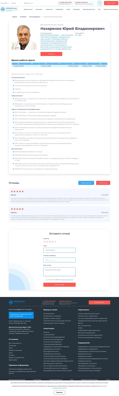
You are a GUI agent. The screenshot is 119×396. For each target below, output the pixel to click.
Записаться (51, 54)
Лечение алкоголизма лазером (89, 370)
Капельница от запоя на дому (54, 323)
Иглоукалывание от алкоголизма (90, 368)
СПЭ (99, 9)
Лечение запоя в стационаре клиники (57, 321)
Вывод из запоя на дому (52, 318)
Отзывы (11, 355)
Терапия (46, 332)
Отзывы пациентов (86, 183)
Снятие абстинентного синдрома (55, 368)
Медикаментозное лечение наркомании (92, 321)
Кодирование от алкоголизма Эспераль (92, 351)
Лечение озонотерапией (52, 342)
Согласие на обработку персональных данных (22, 372)
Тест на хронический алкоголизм (55, 366)
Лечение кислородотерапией (54, 337)
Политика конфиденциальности (20, 369)
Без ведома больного (51, 351)
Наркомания (49, 9)
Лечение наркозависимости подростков (92, 318)
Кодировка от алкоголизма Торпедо (56, 346)
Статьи (14, 3)
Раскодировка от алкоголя (87, 363)
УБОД (80, 328)
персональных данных (67, 279)
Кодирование (59, 9)
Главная (14, 16)
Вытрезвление (48, 313)
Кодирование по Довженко (88, 349)
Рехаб (68, 9)
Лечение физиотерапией (52, 344)
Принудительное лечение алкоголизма (57, 370)
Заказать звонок (111, 3)
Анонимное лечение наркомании (90, 335)
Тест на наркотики (84, 325)
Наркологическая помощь (111, 9)
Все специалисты (34, 16)
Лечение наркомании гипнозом (89, 337)
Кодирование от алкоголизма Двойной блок (94, 346)
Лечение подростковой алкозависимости (58, 361)
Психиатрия (76, 9)
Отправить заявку (59, 284)
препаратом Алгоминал (86, 366)
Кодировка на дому (85, 356)
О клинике (4, 3)
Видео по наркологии (16, 357)
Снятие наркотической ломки (88, 313)
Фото (10, 348)
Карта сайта (13, 360)
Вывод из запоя (28, 9)
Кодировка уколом (84, 361)
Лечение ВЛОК (48, 335)
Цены (11, 353)
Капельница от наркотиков (87, 316)
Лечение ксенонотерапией (53, 339)
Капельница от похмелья (52, 316)
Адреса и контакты (15, 350)
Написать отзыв (103, 183)
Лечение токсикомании (86, 333)
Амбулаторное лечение (52, 354)
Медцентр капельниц (89, 9)
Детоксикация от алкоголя (52, 363)
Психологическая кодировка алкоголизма (93, 358)
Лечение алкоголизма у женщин (55, 358)
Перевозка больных (55, 379)
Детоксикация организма (17, 379)
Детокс (80, 323)
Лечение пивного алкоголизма (54, 356)
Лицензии (12, 345)
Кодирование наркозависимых (89, 330)
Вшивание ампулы (85, 354)
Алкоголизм (39, 9)
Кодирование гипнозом (52, 349)
